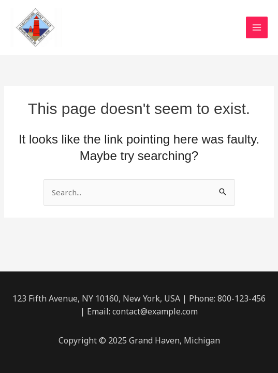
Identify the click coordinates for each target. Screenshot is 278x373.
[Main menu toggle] (257, 28)
